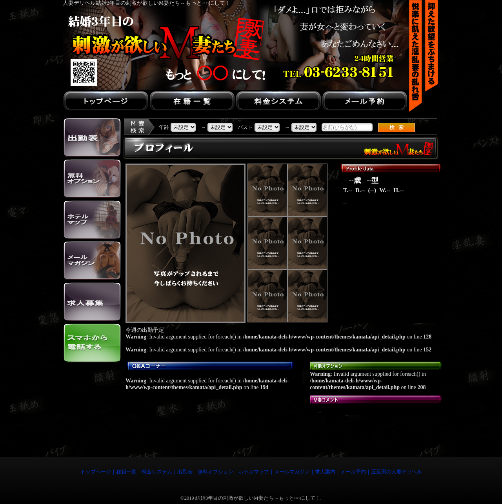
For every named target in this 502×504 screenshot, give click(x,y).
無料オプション (215, 472)
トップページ (95, 472)
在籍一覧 (126, 472)
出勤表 (185, 472)
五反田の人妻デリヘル (396, 472)
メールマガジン (292, 472)
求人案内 (325, 472)
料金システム (157, 472)
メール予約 (353, 472)
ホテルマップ (253, 472)
